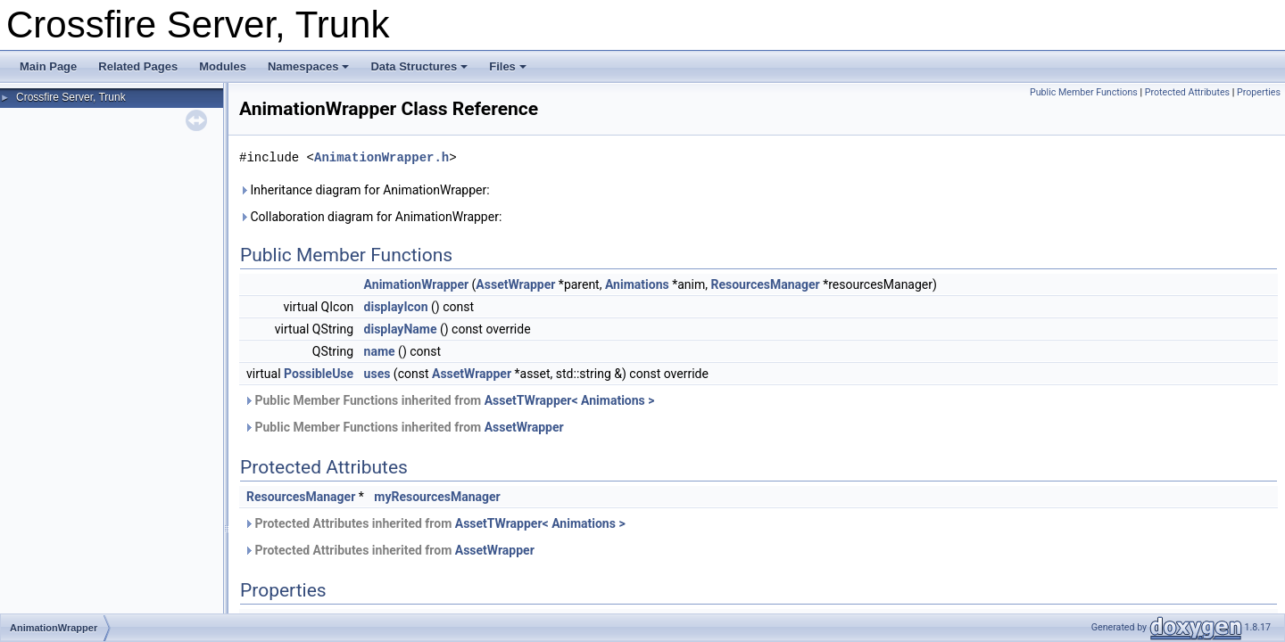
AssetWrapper (515, 284)
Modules (222, 66)
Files (507, 66)
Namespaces (309, 66)
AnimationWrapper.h (381, 157)
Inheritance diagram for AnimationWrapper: (364, 190)
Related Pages (138, 66)
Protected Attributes (1187, 92)
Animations (637, 284)
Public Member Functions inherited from (449, 400)
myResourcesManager (437, 497)
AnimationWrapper (416, 284)
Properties (1259, 92)
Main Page (48, 66)
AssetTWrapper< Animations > (570, 400)
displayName (400, 329)
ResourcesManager (764, 284)
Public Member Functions (1084, 92)
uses (377, 373)
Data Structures (419, 66)
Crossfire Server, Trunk (71, 97)
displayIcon (396, 307)
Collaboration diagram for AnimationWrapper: (370, 217)
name (379, 351)
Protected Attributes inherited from (435, 523)
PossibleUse (318, 373)
